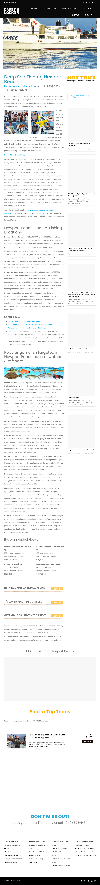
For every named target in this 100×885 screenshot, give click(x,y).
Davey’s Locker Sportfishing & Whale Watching (80, 97)
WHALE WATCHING (69, 8)
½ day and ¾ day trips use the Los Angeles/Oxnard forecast (30, 325)
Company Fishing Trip (82, 845)
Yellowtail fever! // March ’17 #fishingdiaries (81, 349)
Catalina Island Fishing (36, 859)
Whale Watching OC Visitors (37, 852)
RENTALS (75, 15)
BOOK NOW (33, 8)
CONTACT (87, 15)
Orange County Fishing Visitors (85, 848)
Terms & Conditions (11, 862)
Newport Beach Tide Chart (14, 155)
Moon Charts (13, 331)
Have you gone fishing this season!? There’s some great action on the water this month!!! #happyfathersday (81, 294)
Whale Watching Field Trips (13, 855)
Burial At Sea (9, 852)
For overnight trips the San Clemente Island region (27, 328)
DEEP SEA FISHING (50, 8)
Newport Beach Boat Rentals (61, 848)
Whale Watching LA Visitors (37, 841)
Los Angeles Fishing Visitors (37, 855)
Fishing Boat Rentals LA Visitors (85, 841)
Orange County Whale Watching (86, 855)
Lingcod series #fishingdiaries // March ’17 (81, 450)
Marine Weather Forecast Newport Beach (24, 321)
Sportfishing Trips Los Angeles (61, 865)
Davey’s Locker (83, 149)
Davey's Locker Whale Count (13, 859)
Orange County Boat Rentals (84, 852)
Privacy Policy (33, 862)
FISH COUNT (87, 8)
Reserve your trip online (20, 86)
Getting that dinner (73, 397)
